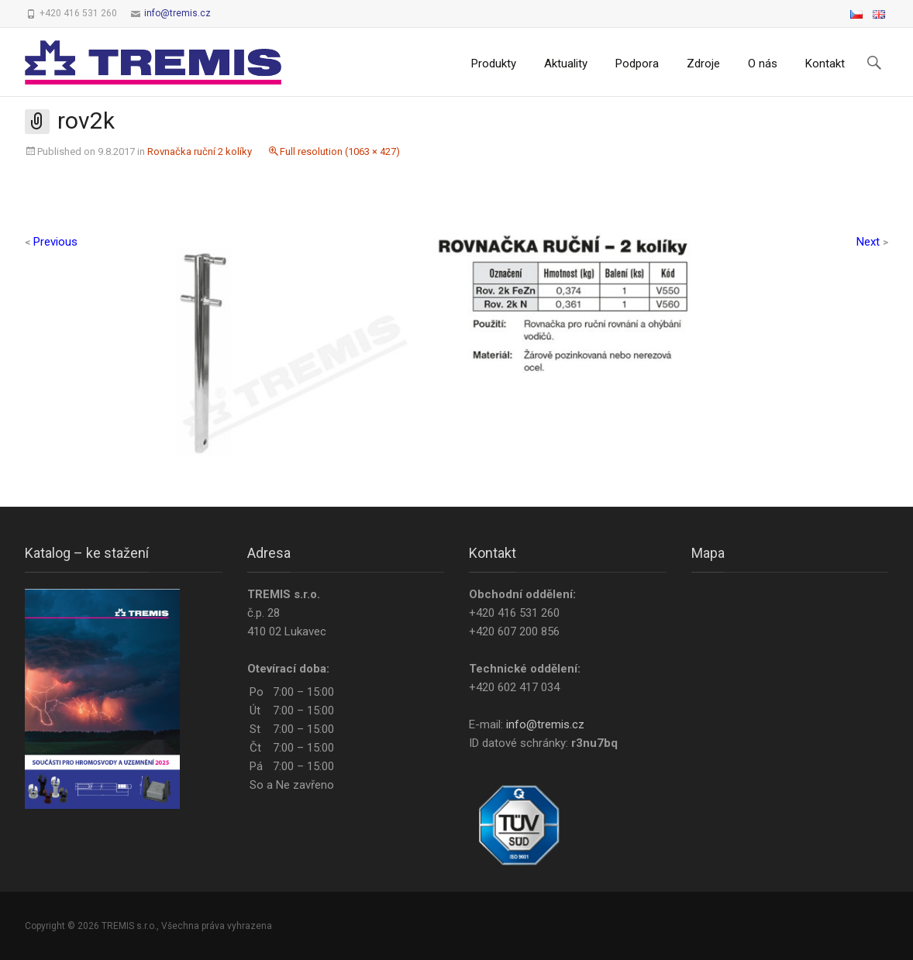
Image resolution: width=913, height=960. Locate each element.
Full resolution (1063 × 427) (340, 151)
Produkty (493, 64)
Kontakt (825, 64)
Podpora (637, 64)
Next (872, 242)
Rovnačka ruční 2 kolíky (199, 151)
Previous (51, 242)
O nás (762, 64)
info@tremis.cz (177, 13)
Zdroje (703, 64)
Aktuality (565, 64)
